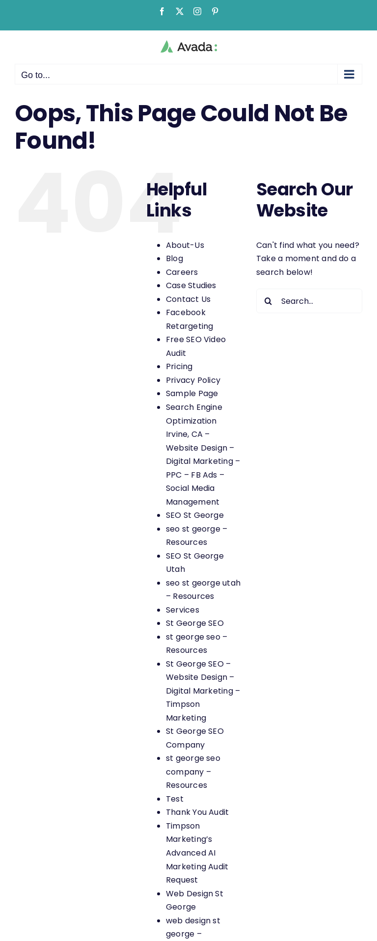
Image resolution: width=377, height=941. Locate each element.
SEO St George (195, 515)
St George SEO (195, 623)
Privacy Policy (193, 380)
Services (182, 610)
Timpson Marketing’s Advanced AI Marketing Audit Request (197, 853)
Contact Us (188, 299)
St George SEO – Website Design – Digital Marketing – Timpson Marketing (203, 691)
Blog (174, 258)
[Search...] (309, 301)
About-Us (185, 245)
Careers (182, 272)
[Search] (268, 301)
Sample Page (192, 393)
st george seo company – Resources (193, 772)
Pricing (179, 366)
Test (175, 799)
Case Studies (191, 285)
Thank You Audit (197, 812)
